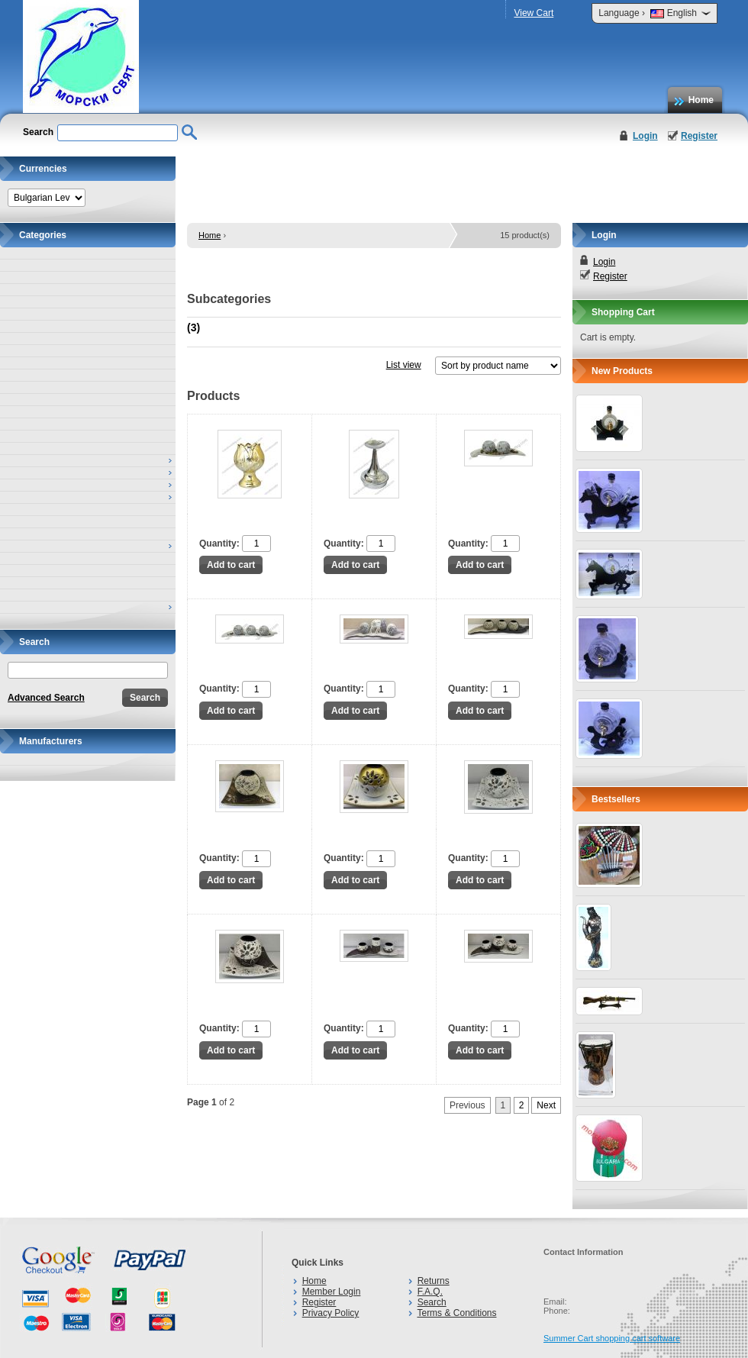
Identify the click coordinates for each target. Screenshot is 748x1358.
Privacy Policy (330, 1313)
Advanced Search (46, 697)
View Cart (533, 13)
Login (645, 136)
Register (699, 136)
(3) (193, 327)
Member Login (331, 1291)
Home (701, 100)
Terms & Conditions (456, 1313)
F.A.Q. (430, 1291)
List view (403, 365)
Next (546, 1105)
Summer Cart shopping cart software (611, 1338)
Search (432, 1302)
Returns (434, 1281)
